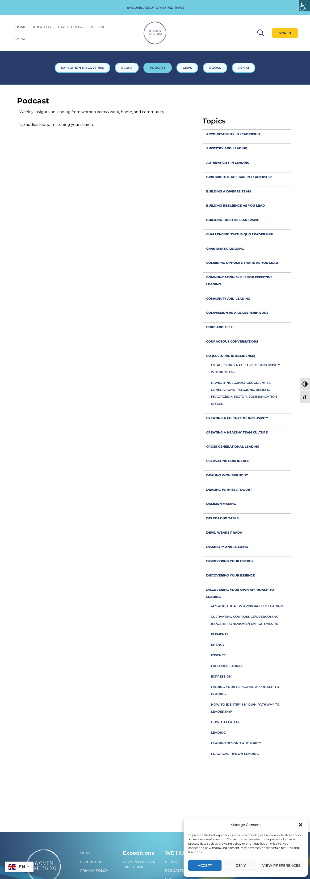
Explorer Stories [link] (227, 666)
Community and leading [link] (228, 298)
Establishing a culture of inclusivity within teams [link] (245, 368)
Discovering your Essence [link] (230, 575)
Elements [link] (219, 634)
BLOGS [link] (126, 68)
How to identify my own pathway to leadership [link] (245, 708)
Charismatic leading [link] (225, 248)
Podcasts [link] (174, 870)
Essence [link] (218, 655)
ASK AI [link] (243, 68)
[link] (304, 5)
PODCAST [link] (157, 68)
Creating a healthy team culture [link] (237, 432)
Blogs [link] (171, 862)
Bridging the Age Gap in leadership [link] (239, 177)
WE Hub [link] (176, 853)
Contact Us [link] (91, 862)
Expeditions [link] (69, 27)
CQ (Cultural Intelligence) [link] (230, 356)
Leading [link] (218, 732)
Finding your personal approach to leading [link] (245, 690)
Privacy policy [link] (94, 870)
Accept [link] (205, 865)
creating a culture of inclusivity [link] (237, 418)
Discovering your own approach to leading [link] (240, 593)
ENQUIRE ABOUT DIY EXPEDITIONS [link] (155, 7)
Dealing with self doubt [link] (229, 489)
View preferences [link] (281, 865)
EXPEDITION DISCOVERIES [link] (82, 68)
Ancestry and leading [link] (226, 148)
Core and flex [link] (219, 327)
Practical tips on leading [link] (235, 754)
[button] (300, 824)
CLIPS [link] (187, 68)
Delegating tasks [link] (222, 518)
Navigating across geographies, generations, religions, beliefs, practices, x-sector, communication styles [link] (244, 393)
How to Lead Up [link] (225, 722)
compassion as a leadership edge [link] (237, 313)
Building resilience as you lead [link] (235, 205)
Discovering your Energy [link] (230, 561)
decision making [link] (221, 504)
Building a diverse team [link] (228, 191)
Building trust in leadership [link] (233, 220)
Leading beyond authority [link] (236, 743)
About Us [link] (42, 27)
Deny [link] (240, 865)
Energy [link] (218, 644)
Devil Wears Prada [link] (224, 532)
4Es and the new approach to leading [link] (247, 606)
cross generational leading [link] (232, 446)
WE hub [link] (98, 27)
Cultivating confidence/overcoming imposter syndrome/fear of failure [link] (245, 620)
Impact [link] (21, 39)
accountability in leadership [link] (233, 134)
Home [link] (20, 27)
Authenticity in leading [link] (227, 162)
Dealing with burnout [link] (227, 475)
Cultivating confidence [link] (227, 461)
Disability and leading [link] (227, 547)
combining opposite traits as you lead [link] (242, 263)
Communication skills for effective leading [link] (239, 280)
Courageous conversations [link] (232, 341)
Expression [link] (221, 676)
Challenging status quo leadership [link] (239, 234)
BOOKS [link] (215, 68)
